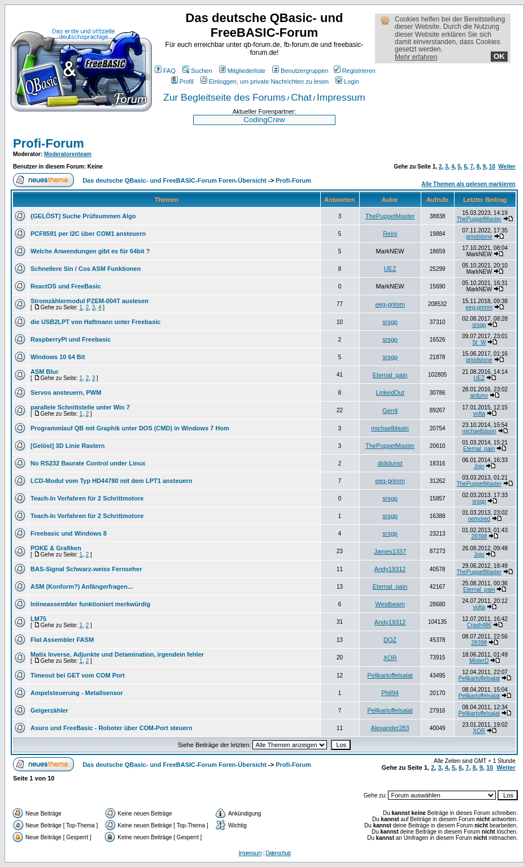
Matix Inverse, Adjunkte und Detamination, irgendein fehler (117, 654)
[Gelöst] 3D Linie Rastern (67, 445)
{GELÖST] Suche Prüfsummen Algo (83, 216)
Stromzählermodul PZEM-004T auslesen (89, 300)
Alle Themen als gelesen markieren (468, 184)
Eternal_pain (390, 375)
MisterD (478, 661)
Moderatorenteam (67, 154)
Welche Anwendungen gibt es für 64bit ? (90, 251)
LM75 (38, 618)
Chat (301, 97)
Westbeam (389, 604)
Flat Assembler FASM (62, 639)
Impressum (341, 97)
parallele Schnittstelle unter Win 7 (80, 407)
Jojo (479, 466)
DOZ (389, 639)
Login (347, 81)
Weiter (507, 166)
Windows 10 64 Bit (57, 356)
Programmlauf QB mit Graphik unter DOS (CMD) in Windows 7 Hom (129, 428)
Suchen (197, 70)
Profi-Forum (48, 143)
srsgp (390, 321)
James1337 (390, 551)
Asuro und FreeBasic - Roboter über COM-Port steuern (111, 727)
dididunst (390, 463)
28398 (479, 536)
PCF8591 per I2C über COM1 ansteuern (88, 233)
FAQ (165, 70)
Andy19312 (390, 569)
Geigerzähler (49, 710)
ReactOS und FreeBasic (65, 286)
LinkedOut (390, 392)
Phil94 (390, 692)
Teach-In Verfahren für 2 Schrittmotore (86, 498)
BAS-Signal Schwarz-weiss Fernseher (86, 569)
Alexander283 (390, 727)
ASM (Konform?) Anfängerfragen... (81, 586)
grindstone (479, 237)
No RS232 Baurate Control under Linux (88, 463)
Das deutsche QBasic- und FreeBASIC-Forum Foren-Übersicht (174, 180)
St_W (479, 342)
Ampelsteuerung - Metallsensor (76, 692)
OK (499, 56)
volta (479, 414)
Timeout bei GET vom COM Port (77, 675)
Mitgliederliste (242, 70)
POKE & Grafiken (55, 548)
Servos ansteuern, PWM (65, 392)
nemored (479, 519)
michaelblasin (390, 428)
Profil (182, 81)
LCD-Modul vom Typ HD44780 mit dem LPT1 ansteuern (111, 480)
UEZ (390, 268)
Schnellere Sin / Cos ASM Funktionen (85, 268)
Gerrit (390, 410)
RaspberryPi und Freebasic (70, 339)
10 (492, 166)
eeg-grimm (390, 304)
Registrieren (354, 70)
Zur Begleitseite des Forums (224, 97)
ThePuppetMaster (389, 216)
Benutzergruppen (300, 70)
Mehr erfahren (416, 57)
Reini (390, 233)
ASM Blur (44, 371)
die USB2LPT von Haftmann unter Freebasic (95, 321)
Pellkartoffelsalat (390, 675)
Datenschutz (278, 853)
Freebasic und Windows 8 (68, 533)
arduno (479, 395)
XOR (390, 657)
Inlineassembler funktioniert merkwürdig (90, 604)
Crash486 (479, 625)
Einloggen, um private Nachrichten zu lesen (264, 81)
